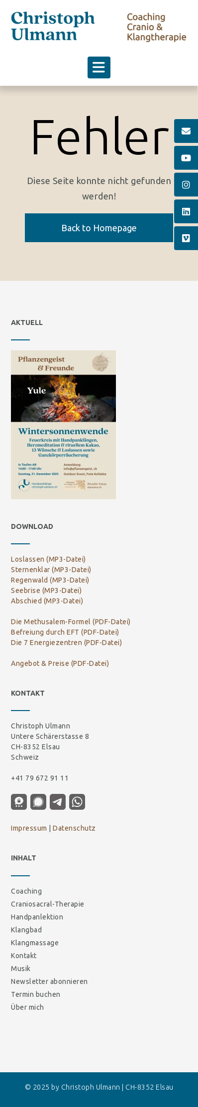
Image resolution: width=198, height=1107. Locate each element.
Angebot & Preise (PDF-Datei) (60, 663)
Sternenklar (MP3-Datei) (51, 570)
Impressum (29, 828)
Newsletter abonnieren (49, 981)
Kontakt (24, 956)
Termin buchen (36, 994)
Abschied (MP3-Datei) (47, 601)
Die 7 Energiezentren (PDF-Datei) (66, 643)
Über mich (27, 1007)
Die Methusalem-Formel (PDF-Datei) (71, 622)
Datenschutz (74, 828)
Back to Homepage (99, 228)
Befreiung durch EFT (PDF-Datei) (65, 632)
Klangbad (26, 930)
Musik (21, 969)
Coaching (26, 891)
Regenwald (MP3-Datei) (50, 580)
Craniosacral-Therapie (48, 904)
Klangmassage (35, 943)
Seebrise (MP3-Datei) (46, 590)
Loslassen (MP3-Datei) (48, 559)
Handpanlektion (37, 917)
